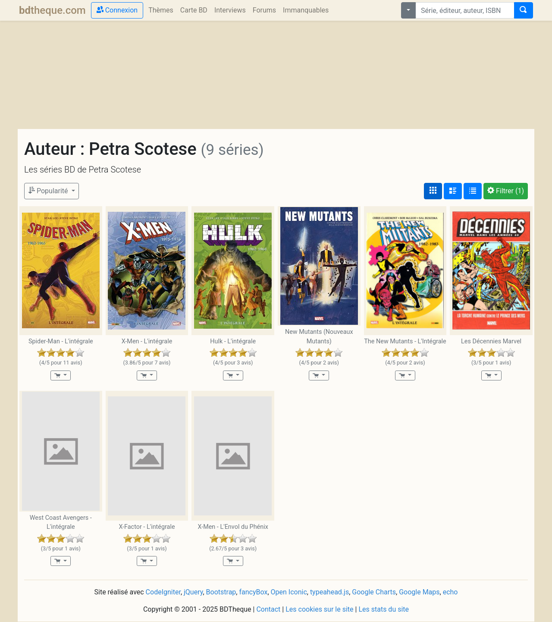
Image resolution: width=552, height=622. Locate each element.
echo (450, 592)
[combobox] (464, 10)
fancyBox (253, 592)
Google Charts (374, 592)
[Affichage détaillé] (453, 191)
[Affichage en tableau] (473, 191)
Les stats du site (383, 609)
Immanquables (306, 10)
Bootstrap (221, 592)
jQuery (193, 592)
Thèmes (160, 10)
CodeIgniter (163, 592)
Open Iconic (289, 592)
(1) (505, 191)
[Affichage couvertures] (433, 191)
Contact (268, 609)
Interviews (230, 10)
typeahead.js (329, 592)
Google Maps (419, 592)
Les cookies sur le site (319, 609)
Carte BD (193, 10)
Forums (264, 10)
